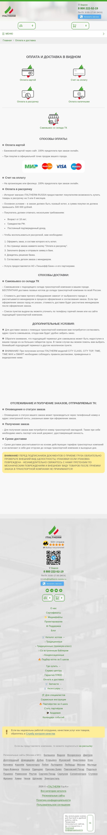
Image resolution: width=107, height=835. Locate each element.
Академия (55, 713)
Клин (90, 760)
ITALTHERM (54, 786)
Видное (84, 5)
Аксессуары (53, 688)
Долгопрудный (11, 760)
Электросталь (51, 778)
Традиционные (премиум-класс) (54, 646)
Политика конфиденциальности (53, 800)
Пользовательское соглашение (53, 805)
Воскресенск (74, 755)
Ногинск (25, 769)
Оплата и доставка (53, 679)
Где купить (52, 666)
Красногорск (33, 765)
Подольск (91, 769)
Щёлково (37, 778)
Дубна (40, 760)
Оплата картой (28, 80)
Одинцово (37, 769)
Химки (18, 778)
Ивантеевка (79, 760)
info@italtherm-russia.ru (54, 579)
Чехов (27, 778)
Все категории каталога (53, 791)
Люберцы (70, 765)
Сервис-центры (53, 670)
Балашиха (49, 755)
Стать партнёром (53, 708)
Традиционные (54, 642)
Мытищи (92, 765)
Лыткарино (57, 765)
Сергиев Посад (47, 774)
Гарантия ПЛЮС (53, 675)
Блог (53, 630)
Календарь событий (53, 717)
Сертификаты (53, 613)
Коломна (8, 765)
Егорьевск (51, 760)
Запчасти (54, 684)
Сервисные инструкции (53, 699)
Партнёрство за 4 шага (55, 704)
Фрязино (8, 778)
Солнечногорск (78, 774)
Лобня (45, 765)
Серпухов (63, 774)
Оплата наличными (79, 101)
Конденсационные (54, 655)
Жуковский (64, 760)
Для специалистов (55, 695)
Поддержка (55, 626)
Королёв (19, 765)
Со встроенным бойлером (54, 650)
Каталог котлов (54, 637)
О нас (53, 608)
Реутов (33, 774)
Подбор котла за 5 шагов (55, 659)
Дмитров (88, 755)
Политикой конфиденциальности (74, 829)
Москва (81, 765)
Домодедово (28, 760)
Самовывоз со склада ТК (53, 128)
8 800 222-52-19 (88, 8)
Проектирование (54, 621)
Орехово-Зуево (53, 769)
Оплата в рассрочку (28, 101)
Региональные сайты (53, 796)
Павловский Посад (74, 769)
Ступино (93, 774)
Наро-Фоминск (11, 769)
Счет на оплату (79, 80)
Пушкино (8, 774)
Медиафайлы (55, 617)
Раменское (21, 774)
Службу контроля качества (40, 733)
